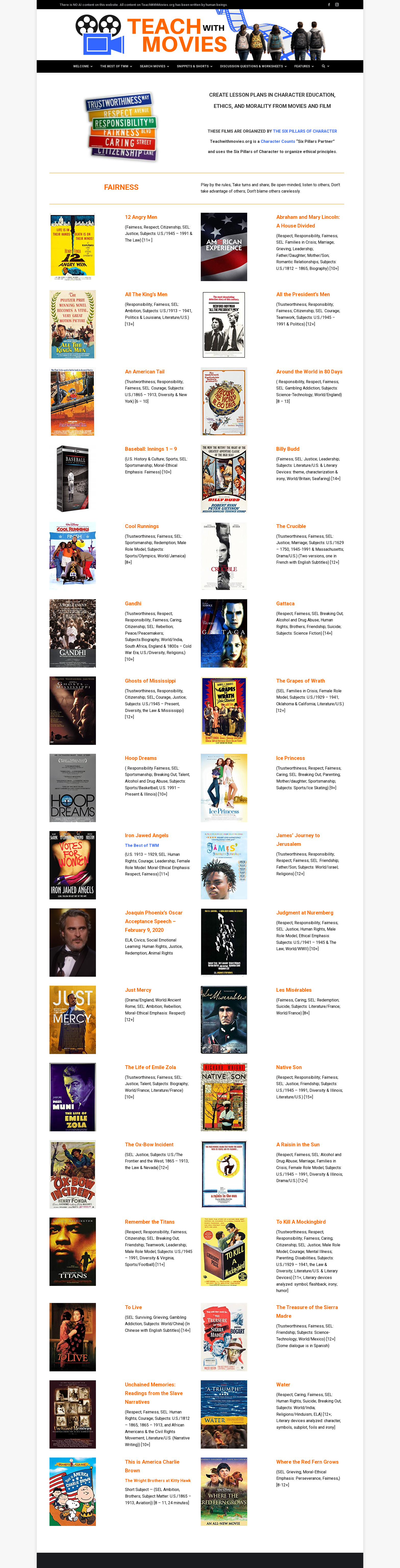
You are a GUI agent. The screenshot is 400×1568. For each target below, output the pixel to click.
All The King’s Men (146, 294)
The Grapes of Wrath (300, 681)
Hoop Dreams (141, 758)
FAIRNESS (121, 187)
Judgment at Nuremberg (304, 913)
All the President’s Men (303, 294)
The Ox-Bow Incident (149, 1144)
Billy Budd (287, 449)
